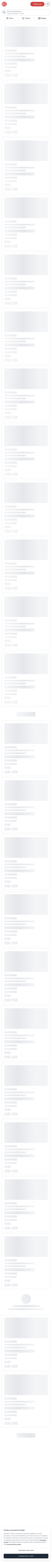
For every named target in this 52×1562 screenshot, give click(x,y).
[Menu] (47, 4)
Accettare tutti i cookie (26, 1556)
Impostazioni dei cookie (14, 1544)
